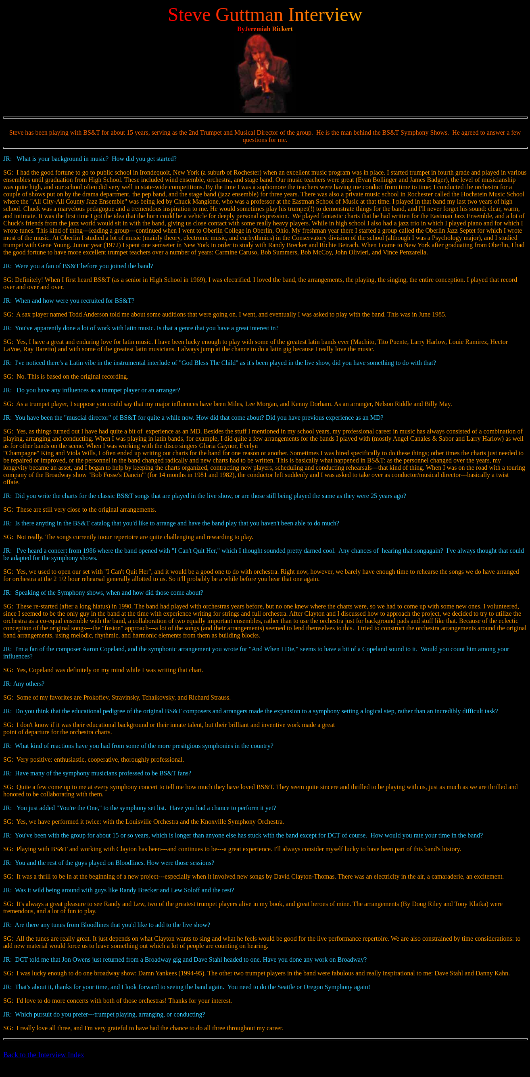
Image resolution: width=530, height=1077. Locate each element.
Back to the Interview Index (43, 1055)
